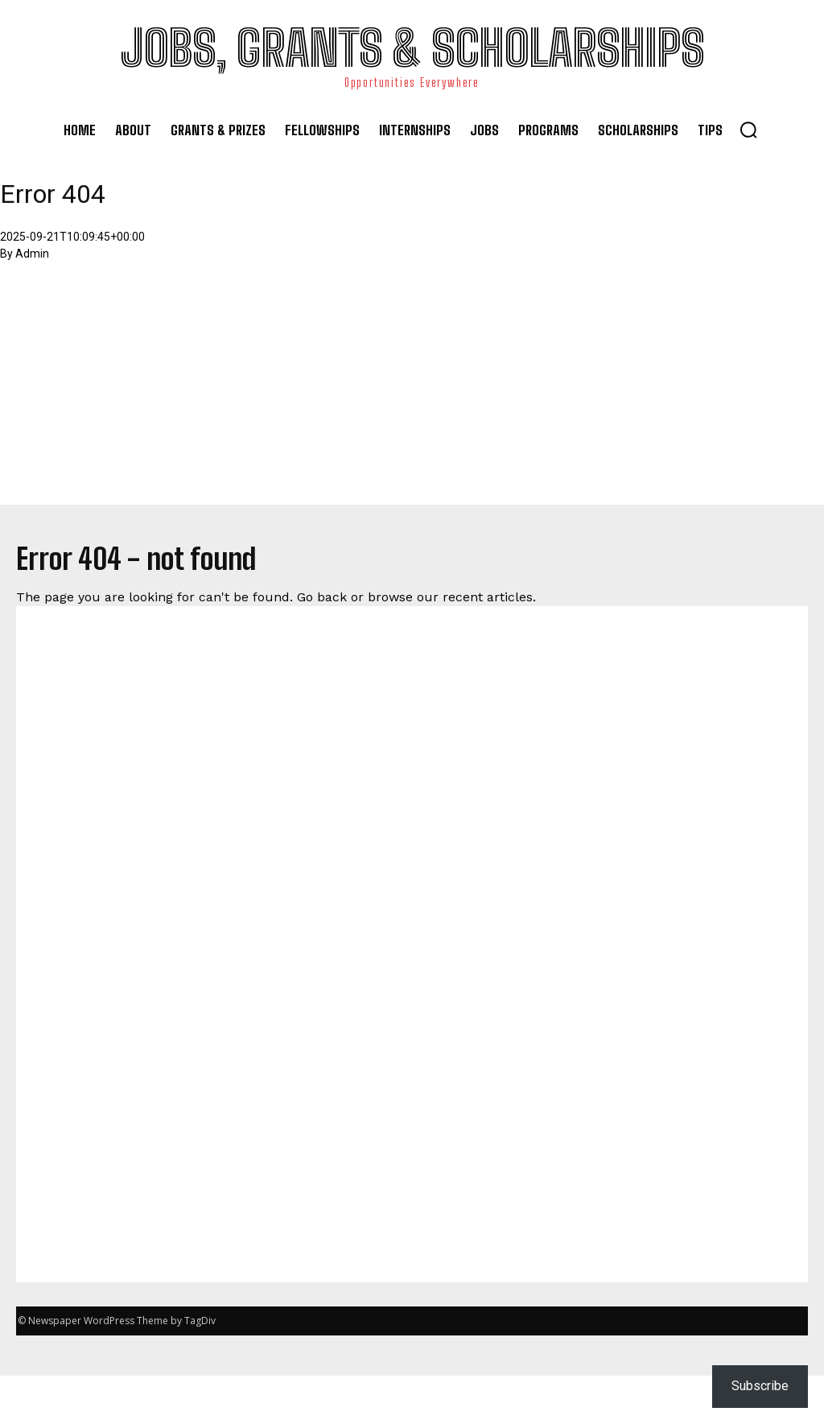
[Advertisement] (412, 392)
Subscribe (760, 1385)
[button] (748, 129)
